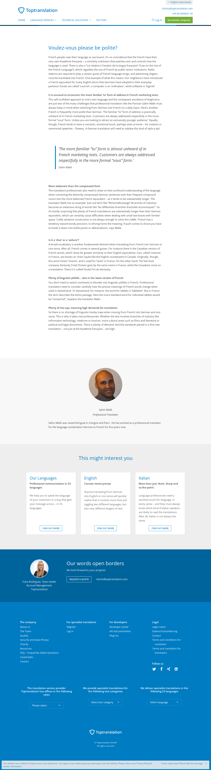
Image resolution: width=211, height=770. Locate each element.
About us (25, 626)
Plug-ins (114, 635)
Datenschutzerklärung (164, 631)
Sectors (101, 20)
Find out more (51, 528)
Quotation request (179, 20)
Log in (158, 20)
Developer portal (119, 626)
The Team (25, 631)
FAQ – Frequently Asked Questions (39, 652)
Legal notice (159, 626)
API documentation (120, 631)
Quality (24, 635)
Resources (26, 648)
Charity (24, 644)
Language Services (43, 20)
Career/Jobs (26, 657)
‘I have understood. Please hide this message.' (182, 763)
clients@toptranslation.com (177, 8)
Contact (24, 661)
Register (71, 626)
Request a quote (79, 579)
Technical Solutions (76, 20)
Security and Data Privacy (34, 639)
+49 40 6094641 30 (182, 13)
